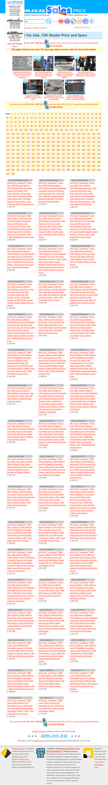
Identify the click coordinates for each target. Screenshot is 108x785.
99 (11, 129)
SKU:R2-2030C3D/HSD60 (80, 180)
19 (76, 114)
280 (63, 165)
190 (88, 145)
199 (38, 149)
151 (83, 137)
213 (12, 153)
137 (12, 137)
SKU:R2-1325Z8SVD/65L (17, 421)
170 (83, 141)
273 (28, 165)
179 (33, 145)
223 (63, 153)
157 (17, 141)
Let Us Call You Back (14, 43)
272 (23, 165)
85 (52, 125)
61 (52, 121)
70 (88, 121)
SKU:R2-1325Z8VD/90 (16, 246)
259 (53, 161)
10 (40, 114)
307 (7, 173)
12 (48, 114)
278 (53, 165)
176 (17, 145)
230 (98, 153)
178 (28, 145)
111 (71, 129)
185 (63, 145)
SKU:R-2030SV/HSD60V (16, 522)
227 (83, 153)
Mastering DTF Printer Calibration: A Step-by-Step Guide (33, 97)
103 (31, 129)
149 (73, 137)
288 (7, 169)
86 (56, 125)
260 (58, 161)
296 (48, 169)
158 (23, 141)
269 (7, 165)
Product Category (26, 28)
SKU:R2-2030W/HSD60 (16, 456)
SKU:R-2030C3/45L (78, 550)
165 (58, 141)
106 (46, 129)
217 (33, 153)
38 (56, 118)
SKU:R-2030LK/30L (46, 698)
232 (12, 157)
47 (92, 118)
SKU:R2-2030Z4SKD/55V (80, 314)
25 (100, 114)
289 (12, 169)
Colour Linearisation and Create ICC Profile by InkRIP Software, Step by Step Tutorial (75, 97)
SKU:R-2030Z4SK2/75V (47, 350)
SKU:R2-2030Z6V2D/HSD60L (49, 180)
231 (7, 157)
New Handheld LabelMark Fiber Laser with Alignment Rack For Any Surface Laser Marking (43, 74)
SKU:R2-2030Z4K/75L (47, 580)
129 (68, 133)
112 (76, 129)
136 (7, 137)
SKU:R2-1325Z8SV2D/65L (80, 281)
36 (48, 118)
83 (44, 125)
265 (83, 161)
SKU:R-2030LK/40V (15, 698)
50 (7, 121)
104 (36, 129)
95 (92, 125)
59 (44, 121)
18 (72, 114)
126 (53, 133)
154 (98, 137)
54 (24, 121)
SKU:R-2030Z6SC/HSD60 (80, 522)
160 (33, 141)
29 (19, 118)
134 (93, 133)
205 (68, 149)
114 (86, 129)
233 (17, 157)
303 (83, 169)
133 (88, 133)
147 (63, 137)
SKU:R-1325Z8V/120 (47, 456)
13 (52, 114)
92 (80, 125)
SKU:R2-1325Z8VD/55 (47, 421)
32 (32, 118)
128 (63, 133)
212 (7, 153)
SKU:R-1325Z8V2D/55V (79, 350)
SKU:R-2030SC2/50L (15, 610)
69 (84, 121)
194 (12, 149)
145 (53, 137)
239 (48, 157)
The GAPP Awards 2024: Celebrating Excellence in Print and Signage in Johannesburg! (85, 74)
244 (73, 157)
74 (7, 125)
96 (96, 125)
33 (36, 118)
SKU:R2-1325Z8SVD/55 (79, 385)
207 (78, 149)
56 (32, 121)
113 (81, 129)
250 (7, 161)
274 (33, 165)
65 (68, 121)
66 (72, 121)
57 (36, 121)
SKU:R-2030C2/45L (46, 640)
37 (52, 118)
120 (23, 133)
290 (17, 169)
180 (38, 145)
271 (17, 165)
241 (58, 157)
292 (28, 169)
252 (17, 161)
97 (100, 125)
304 (88, 169)
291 (23, 169)
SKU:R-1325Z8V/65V (15, 670)
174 (7, 145)
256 (38, 161)
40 (64, 118)
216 (28, 153)
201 (48, 149)
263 (73, 161)
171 (88, 141)
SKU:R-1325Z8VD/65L (79, 580)
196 (23, 149)
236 (33, 157)
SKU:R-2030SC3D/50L (47, 314)
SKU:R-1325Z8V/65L (46, 670)
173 (98, 141)
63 (60, 121)
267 (93, 161)
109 (61, 129)
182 (48, 145)
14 (56, 114)
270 (12, 165)
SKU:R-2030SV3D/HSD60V (17, 213)
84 (48, 125)
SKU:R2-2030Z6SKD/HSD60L (81, 246)
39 (60, 118)
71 (92, 121)
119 (17, 133)
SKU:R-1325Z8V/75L (78, 640)
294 (38, 169)
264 (78, 161)
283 (78, 165)
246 (83, 157)
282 (73, 165)
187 (73, 145)
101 (20, 129)
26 (7, 118)
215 (23, 153)
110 (66, 129)
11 (44, 114)
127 (58, 133)
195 (17, 149)
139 (23, 137)
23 (92, 114)
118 (12, 133)
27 (11, 118)
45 (84, 118)
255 (33, 161)
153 (93, 137)
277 (48, 165)
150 (78, 137)
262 (68, 161)
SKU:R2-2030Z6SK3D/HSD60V (18, 180)
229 (93, 153)
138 (17, 137)
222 (58, 153)
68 (80, 121)
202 (53, 149)
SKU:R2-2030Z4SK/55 (47, 487)
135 (98, 133)
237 (38, 157)
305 (93, 169)
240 (53, 157)
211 (98, 149)
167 (68, 141)
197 (28, 149)
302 (78, 169)
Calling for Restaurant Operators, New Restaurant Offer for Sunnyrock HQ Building (64, 74)
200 (43, 149)
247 (88, 157)
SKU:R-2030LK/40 (77, 670)
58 (40, 121)
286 (93, 165)
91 (76, 125)
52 (15, 121)
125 (48, 133)
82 (40, 125)
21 (84, 114)
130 (73, 133)
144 (48, 137)
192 (98, 145)
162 (43, 141)
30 (24, 118)
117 (7, 133)
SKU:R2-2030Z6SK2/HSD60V (81, 213)
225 (73, 153)
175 (12, 145)
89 (68, 125)
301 (73, 169)
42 (72, 118)
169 (78, 141)
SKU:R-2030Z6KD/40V (47, 522)
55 (28, 121)
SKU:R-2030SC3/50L (15, 487)
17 (68, 114)
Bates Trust (25, 759)
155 (7, 141)
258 (48, 161)
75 (11, 125)
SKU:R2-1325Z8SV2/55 (47, 385)
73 (100, 121)
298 (58, 169)
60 (48, 121)
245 (78, 157)
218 (38, 153)
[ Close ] (15, 46)
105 (41, 129)
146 (58, 137)
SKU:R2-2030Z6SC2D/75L (48, 213)
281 (68, 165)
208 (83, 149)
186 (68, 145)
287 (98, 165)
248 (93, 157)
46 (88, 118)
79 (28, 125)
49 (100, 118)
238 (43, 157)
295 (43, 169)
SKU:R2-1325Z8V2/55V (79, 421)
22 (88, 114)
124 (43, 133)
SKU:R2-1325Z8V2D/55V (17, 314)
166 (63, 141)
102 (26, 129)
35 (44, 118)
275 (38, 165)
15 (60, 114)
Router (37, 28)
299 (63, 169)
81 (36, 125)
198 (33, 149)
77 (19, 125)
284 (83, 165)
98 (7, 129)
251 (12, 161)
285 (88, 165)
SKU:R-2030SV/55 (46, 610)
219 (43, 153)
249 (98, 157)
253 (23, 161)
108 (56, 129)
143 (43, 137)
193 (7, 149)
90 (72, 125)
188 (78, 145)
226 (78, 153)
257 (43, 161)
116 (96, 129)
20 (80, 114)
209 (88, 149)
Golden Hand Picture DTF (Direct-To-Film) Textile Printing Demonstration (54, 97)
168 (73, 141)
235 (28, 157)
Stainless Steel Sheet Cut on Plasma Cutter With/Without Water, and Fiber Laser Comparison (22, 74)
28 (15, 118)
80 (32, 125)
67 (76, 121)
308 (12, 173)
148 (68, 137)
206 (73, 149)
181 (43, 145)
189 (83, 145)
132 (83, 133)
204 (63, 149)
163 (48, 141)
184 (58, 145)
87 (60, 125)
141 (33, 137)
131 (78, 133)
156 (12, 141)
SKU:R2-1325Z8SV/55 (16, 580)
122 (33, 133)
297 (53, 169)
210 (93, 149)
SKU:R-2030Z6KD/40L (47, 550)
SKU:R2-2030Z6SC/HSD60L (17, 385)
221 (53, 153)
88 (64, 125)
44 (80, 118)
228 (88, 153)
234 (23, 157)
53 (19, 121)
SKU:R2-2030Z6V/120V (47, 281)
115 (91, 129)
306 (98, 169)
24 (96, 114)
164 (53, 141)
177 (23, 145)
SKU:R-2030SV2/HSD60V (17, 350)
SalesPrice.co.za (40, 741)
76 (15, 125)
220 (48, 153)
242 (63, 157)
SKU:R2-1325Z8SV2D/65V (48, 246)
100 (15, 129)
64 (64, 121)
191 (93, 145)
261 (63, 161)
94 (88, 125)
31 (28, 118)
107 (51, 129)
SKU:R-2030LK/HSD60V (16, 640)
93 (84, 125)
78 (24, 125)
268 (98, 161)
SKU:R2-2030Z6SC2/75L (16, 281)
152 (88, 137)
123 (38, 133)
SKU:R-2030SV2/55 (78, 487)
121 (28, 133)
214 (17, 153)
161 (38, 141)
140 (28, 137)
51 (11, 121)
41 (68, 118)
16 (64, 114)
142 (38, 137)
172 (93, 141)
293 (33, 169)
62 (56, 121)
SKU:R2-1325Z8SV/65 (16, 550)
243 (68, 157)
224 (68, 153)
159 (28, 141)
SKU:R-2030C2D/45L (78, 456)
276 (43, 165)
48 (96, 118)
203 (58, 149)
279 (58, 165)
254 (28, 161)
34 (40, 118)
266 (88, 161)
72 (96, 121)
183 (53, 145)
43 (76, 118)
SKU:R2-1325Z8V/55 (78, 610)
